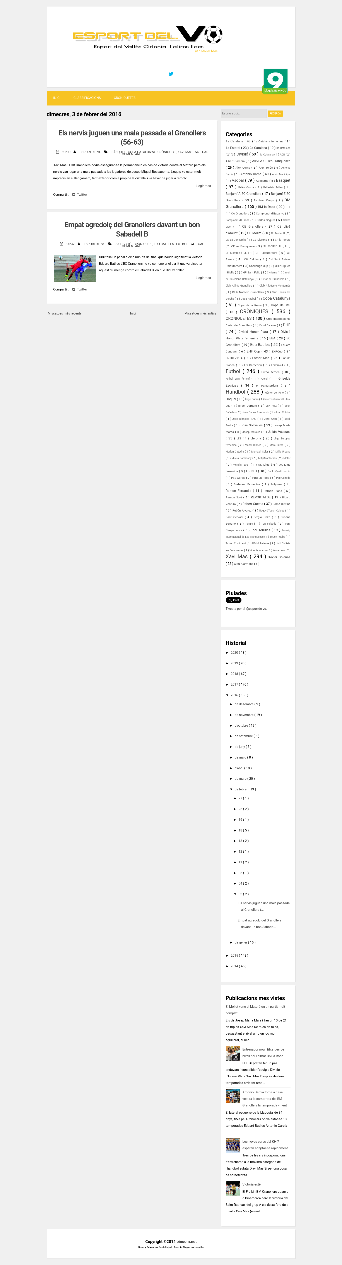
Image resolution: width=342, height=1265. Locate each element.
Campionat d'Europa (238, 220)
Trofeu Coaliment (236, 543)
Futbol (182, 244)
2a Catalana (259, 148)
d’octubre (242, 726)
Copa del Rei (280, 305)
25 (241, 809)
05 (241, 873)
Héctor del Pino (275, 392)
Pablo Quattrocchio (279, 471)
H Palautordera (268, 385)
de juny (240, 747)
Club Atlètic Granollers (239, 285)
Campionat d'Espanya (270, 213)
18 (241, 830)
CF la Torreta (283, 239)
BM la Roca (267, 207)
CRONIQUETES (124, 98)
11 (241, 862)
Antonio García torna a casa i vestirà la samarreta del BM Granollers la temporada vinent (265, 1098)
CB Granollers (253, 226)
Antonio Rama (252, 174)
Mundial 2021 (242, 464)
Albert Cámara (236, 161)
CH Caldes (252, 259)
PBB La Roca (261, 477)
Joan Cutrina (283, 412)
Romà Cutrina (282, 504)
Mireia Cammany (242, 458)
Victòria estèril (253, 1184)
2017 (235, 684)
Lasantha (199, 1247)
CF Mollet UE (272, 246)
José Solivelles (252, 425)
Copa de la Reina (250, 305)
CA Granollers (240, 213)
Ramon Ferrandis (239, 491)
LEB (240, 438)
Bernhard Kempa (265, 200)
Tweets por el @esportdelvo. (246, 609)
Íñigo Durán (252, 399)
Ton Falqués (269, 523)
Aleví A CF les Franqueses (271, 161)
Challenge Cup (259, 266)
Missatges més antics (200, 313)
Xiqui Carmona (244, 563)
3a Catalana (284, 148)
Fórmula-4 (277, 365)
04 (241, 883)
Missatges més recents (65, 313)
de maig (241, 757)
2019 (235, 663)
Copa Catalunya (142, 152)
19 (241, 820)
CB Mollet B (278, 233)
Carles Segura (266, 220)
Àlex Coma (243, 167)
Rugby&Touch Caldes (272, 510)
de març (241, 779)
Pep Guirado (283, 477)
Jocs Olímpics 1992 (244, 418)
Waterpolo (279, 550)
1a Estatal (233, 148)
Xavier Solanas (279, 557)
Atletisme (262, 180)
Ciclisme (272, 272)
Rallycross (277, 484)
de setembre (244, 736)
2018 (235, 674)
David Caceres (268, 325)
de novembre (244, 715)
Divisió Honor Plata (254, 332)
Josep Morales (252, 432)
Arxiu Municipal (281, 174)
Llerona (256, 438)
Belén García (246, 187)
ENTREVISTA (235, 358)
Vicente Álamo (258, 550)
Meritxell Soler (260, 451)
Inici (56, 98)
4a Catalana (267, 154)
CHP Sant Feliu (251, 272)
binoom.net (187, 1241)
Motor (286, 458)
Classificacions (87, 98)
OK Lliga (264, 464)
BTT (288, 207)
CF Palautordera (267, 252)
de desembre (244, 704)
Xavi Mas (185, 152)
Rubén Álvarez (243, 510)
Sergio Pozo (263, 517)
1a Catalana (235, 141)
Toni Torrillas (261, 530)
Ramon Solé (234, 497)
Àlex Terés (266, 167)
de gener (241, 942)
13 (241, 841)
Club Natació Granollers (248, 292)
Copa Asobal (249, 298)
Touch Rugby (278, 536)
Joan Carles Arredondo (256, 412)
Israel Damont (248, 405)
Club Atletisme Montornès (275, 285)
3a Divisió (124, 244)
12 (241, 852)
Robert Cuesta (253, 504)
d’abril (239, 768)
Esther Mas (261, 358)
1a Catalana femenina (269, 141)
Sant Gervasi (235, 517)
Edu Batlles (164, 244)
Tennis (249, 523)
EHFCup (278, 351)
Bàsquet (119, 152)
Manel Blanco (254, 445)
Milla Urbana (283, 451)
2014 (235, 966)
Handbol (236, 392)
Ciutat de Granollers (273, 279)
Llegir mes (203, 186)
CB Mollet (254, 233)
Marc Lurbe (277, 445)
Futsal (264, 378)
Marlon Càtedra (235, 451)
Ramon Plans (274, 491)
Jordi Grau (271, 418)
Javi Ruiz (272, 405)
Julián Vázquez (279, 432)
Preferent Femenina (248, 484)
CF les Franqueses (243, 246)
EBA (273, 338)
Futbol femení (271, 372)
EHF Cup (254, 351)
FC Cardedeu (253, 365)
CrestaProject (166, 1247)
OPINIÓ (252, 471)
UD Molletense (261, 543)
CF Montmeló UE (237, 252)
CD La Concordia (236, 239)
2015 (235, 955)
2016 (235, 695)
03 (241, 894)
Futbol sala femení (239, 378)
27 (241, 798)
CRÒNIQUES (166, 152)
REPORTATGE (261, 497)
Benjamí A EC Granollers (244, 194)
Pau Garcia (238, 477)
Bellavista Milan (273, 187)
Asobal (238, 180)
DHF (287, 325)
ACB (283, 154)
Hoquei (231, 399)
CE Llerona (260, 239)
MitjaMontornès (268, 458)
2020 (235, 653)
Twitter (79, 195)
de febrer (241, 789)
